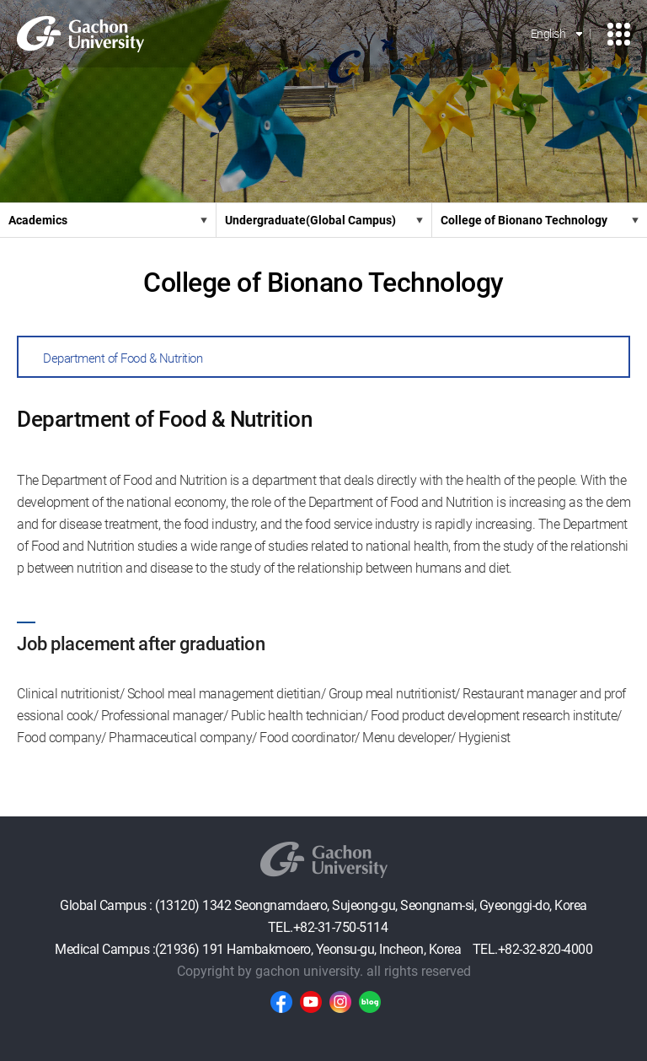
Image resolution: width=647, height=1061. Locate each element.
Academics (37, 220)
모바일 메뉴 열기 (618, 34)
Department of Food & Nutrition (122, 358)
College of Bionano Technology (524, 220)
